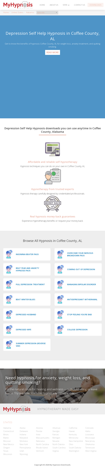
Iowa (38, 434)
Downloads (95, 5)
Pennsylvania (25, 447)
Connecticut (8, 431)
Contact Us (79, 5)
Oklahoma (89, 444)
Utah (22, 451)
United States (17, 12)
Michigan (56, 437)
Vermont (40, 451)
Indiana (23, 434)
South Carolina (58, 447)
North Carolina (42, 444)
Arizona (39, 428)
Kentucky (73, 434)
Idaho (87, 431)
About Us (54, 5)
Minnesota (73, 437)
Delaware (24, 431)
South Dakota (75, 447)
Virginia (55, 451)
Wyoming (24, 454)
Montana (24, 441)
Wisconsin (7, 454)
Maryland (24, 437)
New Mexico (8, 444)
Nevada (55, 441)
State (66, 5)
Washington (74, 451)
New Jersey (90, 441)
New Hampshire (76, 441)
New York (24, 444)
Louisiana (89, 434)
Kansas (55, 434)
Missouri (7, 441)
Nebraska (40, 441)
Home (42, 5)
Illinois (6, 434)
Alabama (30, 12)
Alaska (22, 428)
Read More (52, 52)
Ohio (71, 444)
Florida (39, 431)
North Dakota (58, 444)
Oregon (6, 447)
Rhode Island (42, 447)
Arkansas (56, 428)
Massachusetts (42, 437)
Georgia (55, 431)
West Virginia (90, 451)
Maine (6, 437)
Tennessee (90, 447)
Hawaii (72, 431)
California (73, 428)
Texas (5, 451)
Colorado (89, 428)
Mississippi (90, 437)
